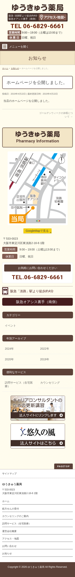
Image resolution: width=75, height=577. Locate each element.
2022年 (44, 348)
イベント (10, 325)
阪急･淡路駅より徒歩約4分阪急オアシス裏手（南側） (23, 17)
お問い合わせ (9, 546)
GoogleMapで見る (37, 230)
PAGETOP (63, 466)
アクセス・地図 (10, 538)
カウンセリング (50, 382)
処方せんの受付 (10, 508)
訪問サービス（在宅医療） (19, 384)
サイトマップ (9, 473)
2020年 (9, 359)
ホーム (5, 501)
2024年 (9, 348)
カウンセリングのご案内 (15, 516)
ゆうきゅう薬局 (36, 567)
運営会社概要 (9, 531)
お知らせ (7, 553)
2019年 (44, 359)
